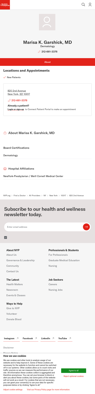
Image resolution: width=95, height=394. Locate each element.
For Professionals (58, 254)
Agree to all (73, 370)
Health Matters (14, 284)
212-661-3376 (49, 51)
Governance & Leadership (20, 260)
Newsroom (12, 289)
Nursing (53, 265)
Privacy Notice (10, 353)
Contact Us (12, 271)
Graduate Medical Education (64, 260)
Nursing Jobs (56, 289)
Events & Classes (15, 295)
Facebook (30, 338)
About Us (11, 254)
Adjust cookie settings (12, 389)
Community (12, 265)
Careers (53, 284)
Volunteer (11, 313)
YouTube (65, 338)
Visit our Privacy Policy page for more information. (48, 389)
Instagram (11, 338)
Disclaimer (8, 347)
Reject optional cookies (74, 376)
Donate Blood (13, 319)
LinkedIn (48, 338)
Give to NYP (13, 308)
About (47, 62)
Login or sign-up (16, 109)
